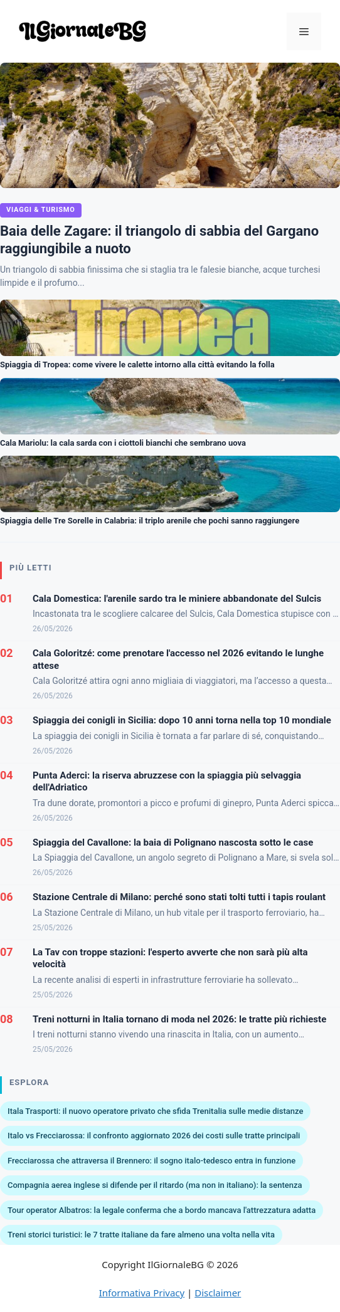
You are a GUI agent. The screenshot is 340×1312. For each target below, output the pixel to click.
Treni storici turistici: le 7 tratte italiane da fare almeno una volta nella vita (141, 1234)
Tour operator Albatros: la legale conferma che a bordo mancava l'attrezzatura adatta (162, 1210)
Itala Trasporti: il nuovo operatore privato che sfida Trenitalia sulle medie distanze (155, 1111)
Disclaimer (217, 1292)
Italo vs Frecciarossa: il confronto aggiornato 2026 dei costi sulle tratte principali (154, 1135)
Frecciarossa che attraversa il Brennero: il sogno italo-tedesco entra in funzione (151, 1160)
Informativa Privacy (141, 1292)
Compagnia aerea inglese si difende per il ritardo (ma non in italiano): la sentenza (155, 1185)
